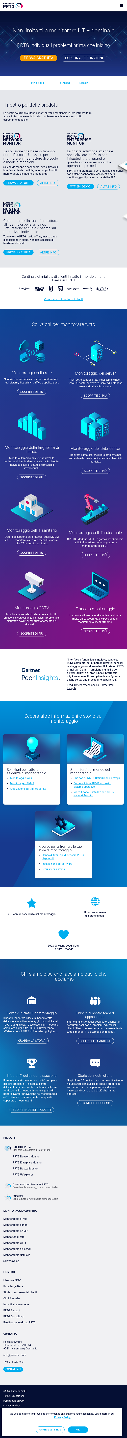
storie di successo (95, 1103)
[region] (62, 1422)
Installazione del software (57, 863)
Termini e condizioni (13, 1396)
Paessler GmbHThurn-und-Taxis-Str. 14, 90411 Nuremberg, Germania (20, 1345)
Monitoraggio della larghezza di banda (32, 449)
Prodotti (38, 83)
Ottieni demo (80, 186)
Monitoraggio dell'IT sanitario (32, 530)
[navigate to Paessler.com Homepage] (13, 5)
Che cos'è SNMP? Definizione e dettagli (97, 778)
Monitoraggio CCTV (32, 608)
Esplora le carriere (95, 1041)
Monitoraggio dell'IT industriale (95, 532)
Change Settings (11, 1405)
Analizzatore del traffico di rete (28, 788)
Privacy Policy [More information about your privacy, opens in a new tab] (62, 1417)
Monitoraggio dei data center (95, 448)
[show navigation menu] (121, 5)
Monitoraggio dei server (95, 373)
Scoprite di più (31, 392)
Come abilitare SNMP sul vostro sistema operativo (92, 785)
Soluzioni (62, 83)
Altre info (48, 183)
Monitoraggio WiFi (21, 778)
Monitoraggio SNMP (22, 783)
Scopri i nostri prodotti (32, 1110)
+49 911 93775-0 (13, 1361)
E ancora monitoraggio (95, 609)
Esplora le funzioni (84, 58)
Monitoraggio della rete (32, 372)
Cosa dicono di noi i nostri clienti (63, 299)
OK (78, 1429)
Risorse (85, 83)
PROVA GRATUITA (38, 58)
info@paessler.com (14, 1355)
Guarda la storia (31, 1040)
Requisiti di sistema (53, 869)
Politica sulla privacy (13, 1400)
